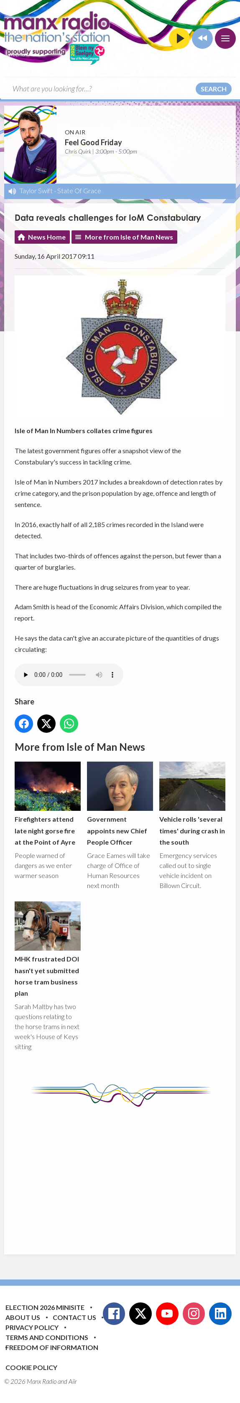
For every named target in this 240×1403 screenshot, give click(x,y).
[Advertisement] (127, 1174)
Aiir (73, 1381)
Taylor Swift (36, 190)
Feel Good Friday (93, 142)
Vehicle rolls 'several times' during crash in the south (192, 804)
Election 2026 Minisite (44, 1307)
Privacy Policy (32, 1327)
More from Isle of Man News (129, 237)
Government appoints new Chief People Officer (120, 804)
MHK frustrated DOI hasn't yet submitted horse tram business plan (48, 949)
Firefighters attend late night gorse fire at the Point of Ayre (48, 804)
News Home (47, 237)
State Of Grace (79, 190)
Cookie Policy (31, 1367)
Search (214, 89)
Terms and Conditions (46, 1337)
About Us (22, 1317)
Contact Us (74, 1317)
